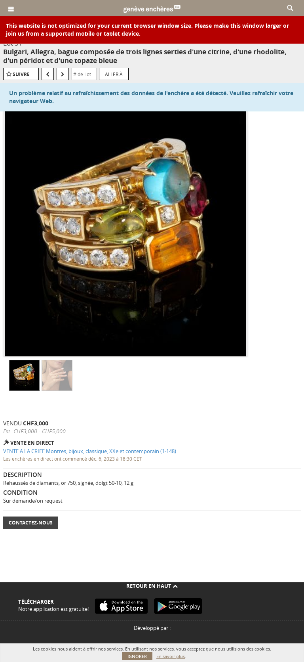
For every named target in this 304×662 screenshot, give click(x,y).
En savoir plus (170, 656)
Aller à (114, 74)
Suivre (21, 74)
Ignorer (137, 656)
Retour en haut (152, 585)
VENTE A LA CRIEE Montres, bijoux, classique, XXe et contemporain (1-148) (89, 451)
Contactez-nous (31, 522)
